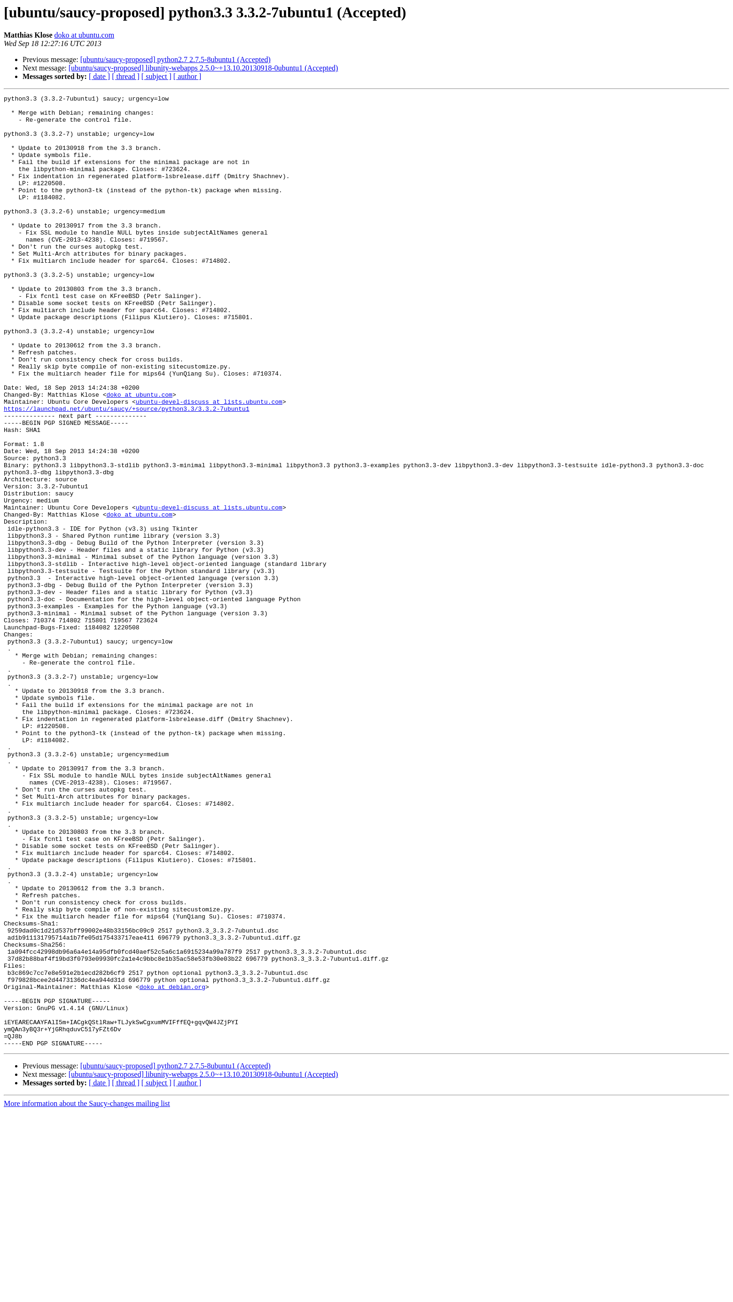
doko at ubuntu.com (85, 35)
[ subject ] (156, 76)
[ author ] (187, 76)
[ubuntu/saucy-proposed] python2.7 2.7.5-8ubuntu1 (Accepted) (175, 59)
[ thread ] (126, 76)
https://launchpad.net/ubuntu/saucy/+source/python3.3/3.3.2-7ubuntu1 (127, 472)
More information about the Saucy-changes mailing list (87, 1294)
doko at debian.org (172, 1165)
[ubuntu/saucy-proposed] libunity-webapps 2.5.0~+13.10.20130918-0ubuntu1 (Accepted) (203, 68)
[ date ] (99, 76)
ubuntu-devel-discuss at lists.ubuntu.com (209, 463)
